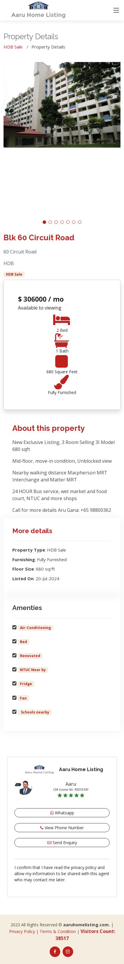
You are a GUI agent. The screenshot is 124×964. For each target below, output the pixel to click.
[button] (44, 222)
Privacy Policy (22, 931)
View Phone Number (62, 827)
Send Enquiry (62, 842)
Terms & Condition (58, 931)
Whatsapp (62, 813)
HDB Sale (13, 47)
